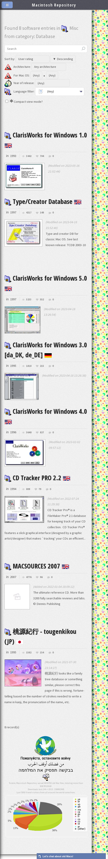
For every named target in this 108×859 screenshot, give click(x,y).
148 (42, 212)
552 (42, 298)
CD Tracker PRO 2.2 (37, 476)
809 (28, 487)
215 (42, 364)
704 (42, 155)
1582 (28, 650)
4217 (28, 212)
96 (41, 575)
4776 (28, 575)
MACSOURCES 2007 (37, 564)
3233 (28, 298)
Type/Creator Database (43, 201)
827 (42, 431)
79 (40, 487)
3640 (28, 431)
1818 (28, 364)
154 (42, 650)
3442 (28, 155)
